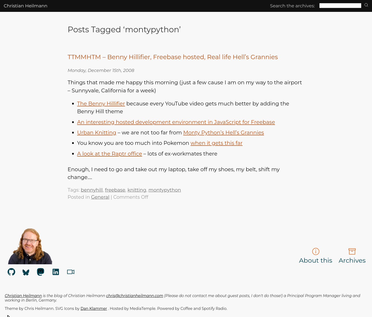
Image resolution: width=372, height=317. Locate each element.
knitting (137, 190)
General (100, 197)
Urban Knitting (96, 132)
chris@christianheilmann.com (134, 295)
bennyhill (92, 190)
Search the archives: (292, 6)
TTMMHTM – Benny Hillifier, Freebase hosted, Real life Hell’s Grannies (173, 57)
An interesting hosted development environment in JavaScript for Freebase (176, 122)
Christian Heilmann (25, 6)
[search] (366, 5)
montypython (165, 190)
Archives (352, 256)
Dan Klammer (93, 308)
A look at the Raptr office (109, 154)
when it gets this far (216, 143)
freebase (115, 190)
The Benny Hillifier (101, 103)
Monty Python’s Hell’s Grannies (223, 132)
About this (315, 256)
